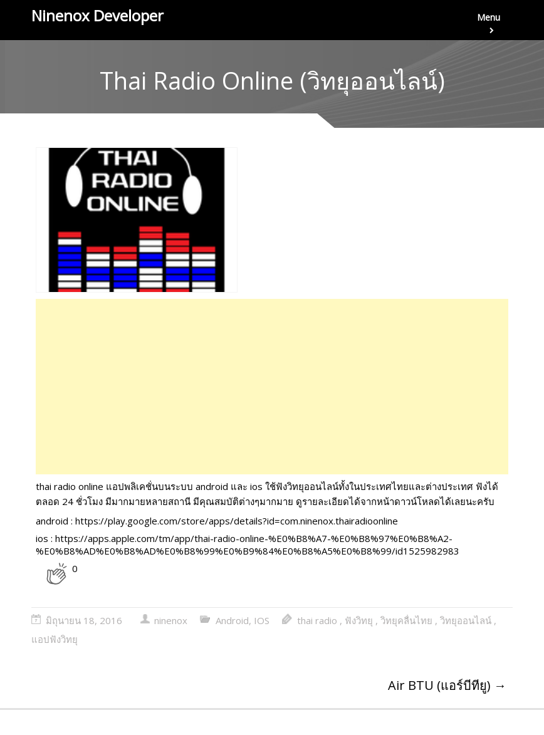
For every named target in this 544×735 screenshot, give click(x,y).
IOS (261, 620)
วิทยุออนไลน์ (465, 620)
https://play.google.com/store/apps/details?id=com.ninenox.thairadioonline (236, 520)
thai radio (317, 620)
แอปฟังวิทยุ (54, 639)
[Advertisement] (272, 386)
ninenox (170, 620)
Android (232, 620)
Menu (488, 25)
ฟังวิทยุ (359, 620)
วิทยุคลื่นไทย (406, 620)
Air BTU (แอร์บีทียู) (447, 685)
